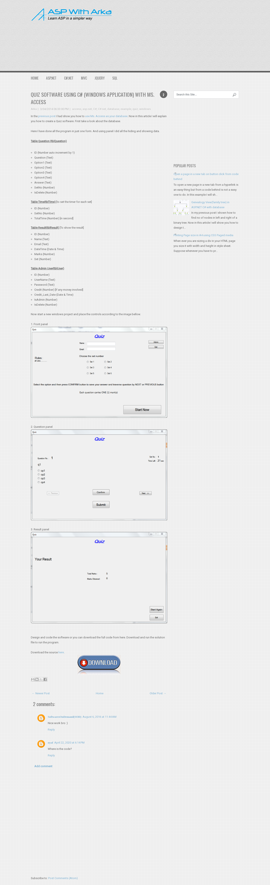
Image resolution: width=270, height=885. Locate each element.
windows (145, 109)
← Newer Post (41, 693)
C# (95, 109)
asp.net (87, 109)
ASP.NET (51, 78)
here (61, 652)
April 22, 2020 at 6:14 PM (69, 742)
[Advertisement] (194, 34)
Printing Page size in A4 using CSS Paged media (203, 235)
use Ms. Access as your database (106, 116)
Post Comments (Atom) (63, 878)
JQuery (99, 78)
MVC (84, 78)
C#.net (102, 109)
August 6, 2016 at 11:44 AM (99, 716)
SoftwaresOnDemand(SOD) (64, 716)
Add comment (43, 766)
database (113, 109)
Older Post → (158, 693)
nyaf (50, 742)
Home (34, 78)
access (76, 109)
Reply (51, 729)
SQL (114, 78)
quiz (135, 109)
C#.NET (68, 78)
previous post (47, 116)
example (126, 109)
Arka (34, 109)
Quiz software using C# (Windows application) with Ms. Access (92, 98)
